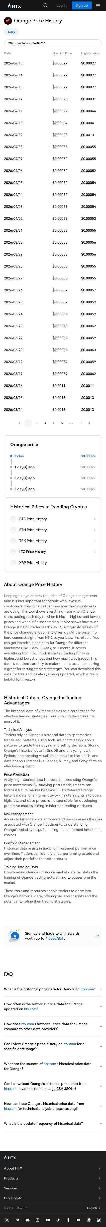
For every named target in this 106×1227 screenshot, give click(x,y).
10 (80, 423)
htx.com (86, 989)
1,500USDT (55, 938)
